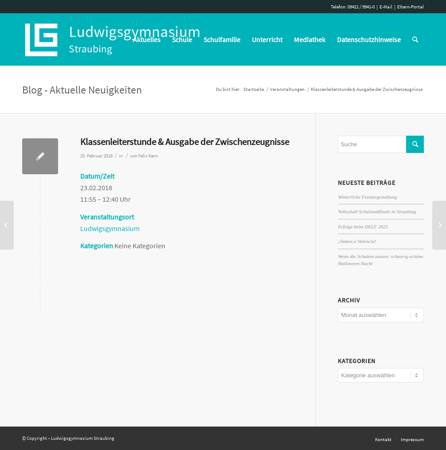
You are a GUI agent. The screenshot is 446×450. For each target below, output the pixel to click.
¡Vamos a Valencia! (357, 241)
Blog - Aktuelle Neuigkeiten (82, 90)
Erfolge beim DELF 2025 (363, 226)
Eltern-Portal (410, 7)
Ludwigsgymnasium (110, 228)
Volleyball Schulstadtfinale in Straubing (377, 211)
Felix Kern (148, 156)
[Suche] (415, 39)
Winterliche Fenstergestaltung (367, 197)
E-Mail (385, 7)
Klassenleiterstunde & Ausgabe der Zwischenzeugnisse (184, 142)
